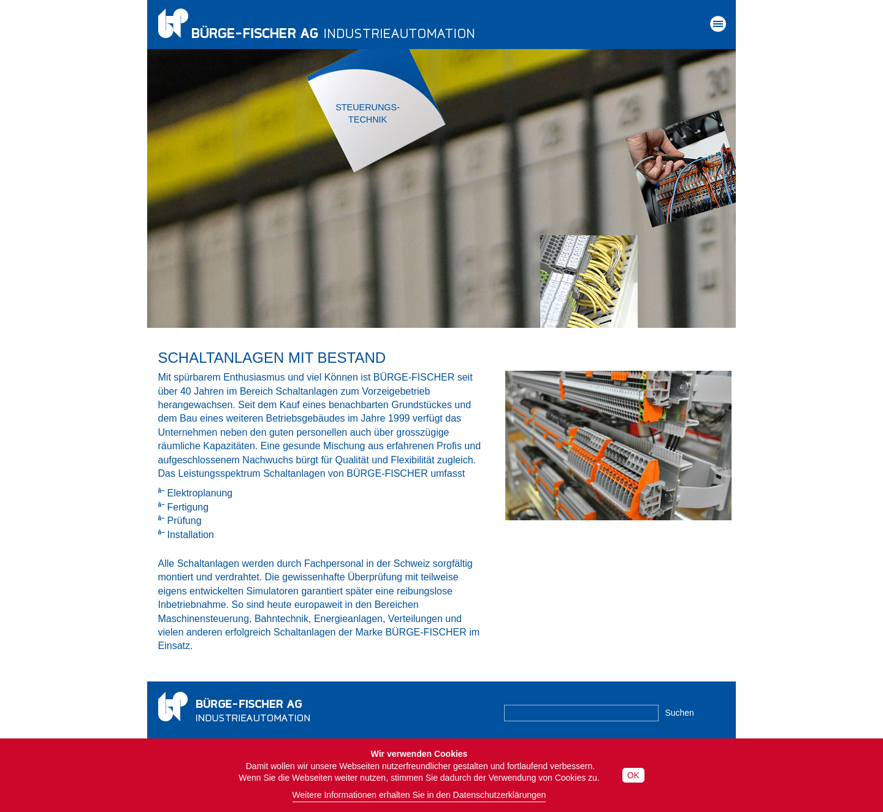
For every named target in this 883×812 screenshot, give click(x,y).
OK (633, 775)
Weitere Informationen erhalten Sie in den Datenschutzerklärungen (419, 795)
